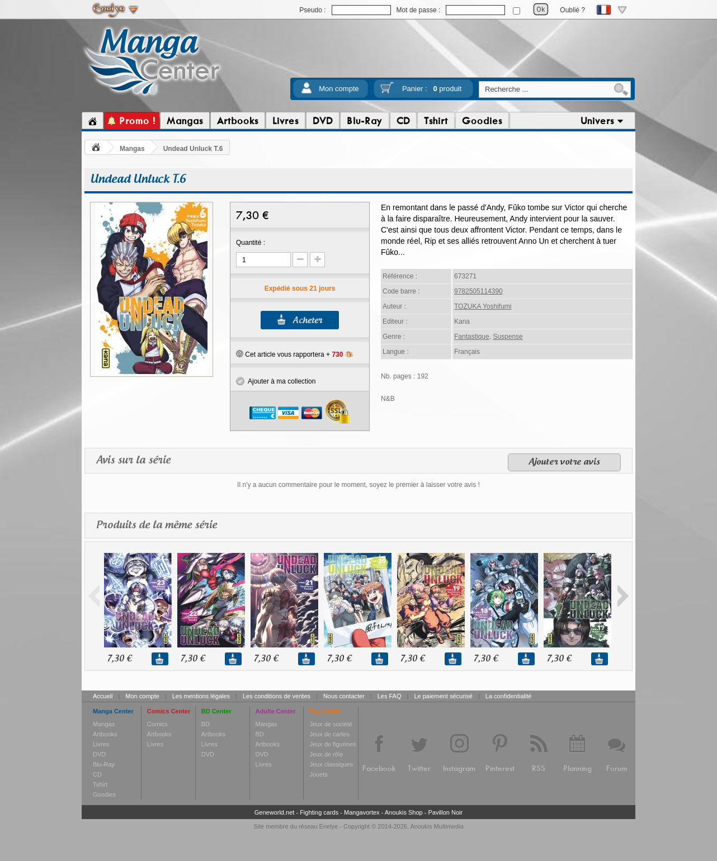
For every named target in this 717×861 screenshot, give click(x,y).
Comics (157, 724)
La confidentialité (508, 696)
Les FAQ (390, 696)
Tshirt (100, 784)
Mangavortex (362, 812)
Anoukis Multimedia (436, 826)
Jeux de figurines (332, 744)
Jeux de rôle (326, 754)
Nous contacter (344, 696)
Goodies (104, 794)
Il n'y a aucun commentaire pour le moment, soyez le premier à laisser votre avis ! (358, 485)
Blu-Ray (104, 764)
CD (97, 774)
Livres (101, 744)
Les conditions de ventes (276, 696)
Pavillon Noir (445, 812)
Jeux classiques (331, 764)
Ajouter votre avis (564, 462)
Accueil (102, 696)
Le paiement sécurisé (443, 696)
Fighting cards (319, 812)
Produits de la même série (156, 525)
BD (205, 724)
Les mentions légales (201, 696)
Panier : (431, 88)
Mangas (132, 149)
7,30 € (119, 659)
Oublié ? (572, 10)
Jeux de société (330, 724)
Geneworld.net (274, 812)
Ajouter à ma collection (275, 381)
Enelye (328, 826)
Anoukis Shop (404, 812)
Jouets (318, 774)
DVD (99, 754)
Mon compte (339, 88)
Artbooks (105, 734)
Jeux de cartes (329, 734)
